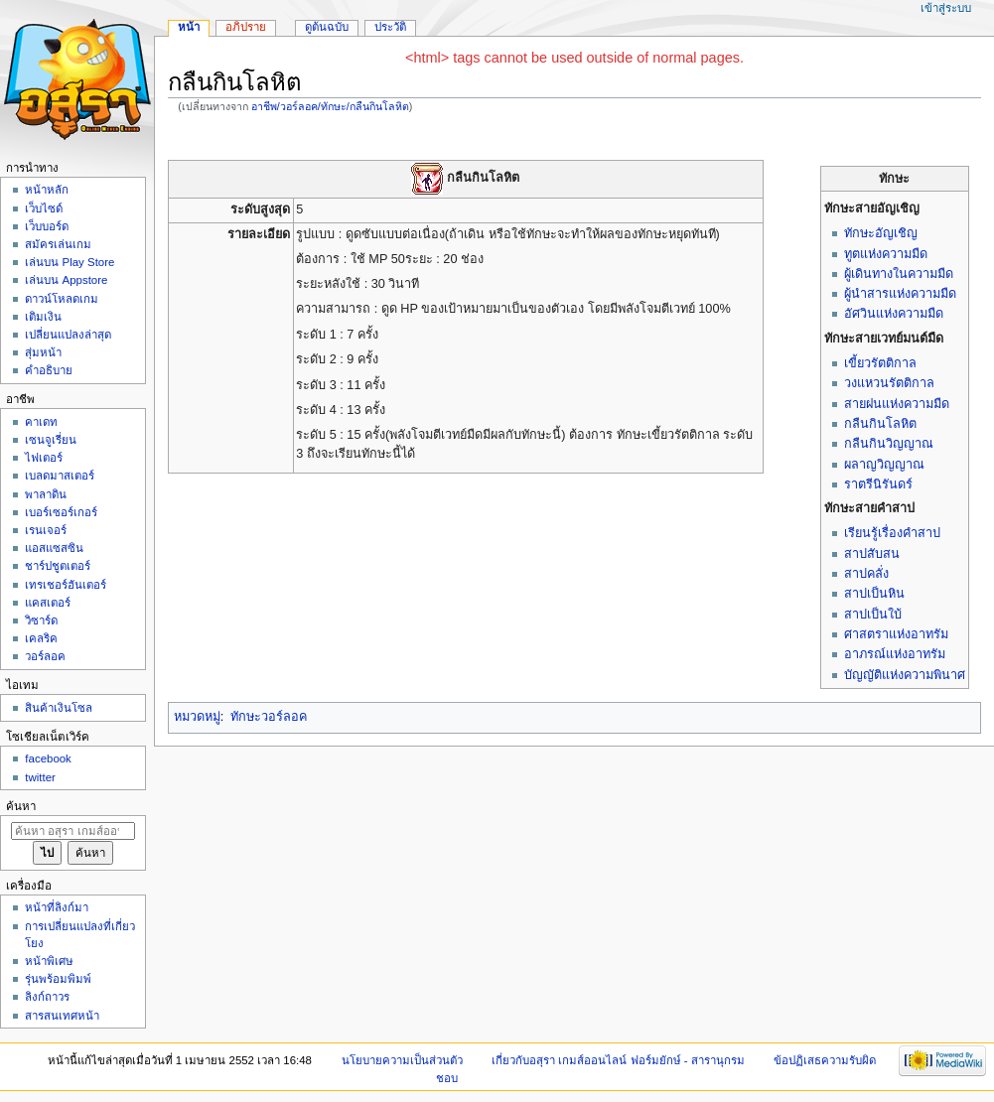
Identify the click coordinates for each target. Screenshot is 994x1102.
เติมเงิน (43, 317)
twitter (40, 777)
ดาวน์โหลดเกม (61, 299)
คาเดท (41, 422)
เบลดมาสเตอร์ (59, 476)
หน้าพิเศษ (49, 961)
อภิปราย (245, 27)
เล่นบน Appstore (66, 280)
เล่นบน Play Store (69, 262)
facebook (48, 758)
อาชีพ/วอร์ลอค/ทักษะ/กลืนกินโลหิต (330, 106)
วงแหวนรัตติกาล (889, 383)
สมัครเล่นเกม (58, 244)
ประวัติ (390, 27)
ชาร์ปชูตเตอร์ (57, 566)
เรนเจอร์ (46, 530)
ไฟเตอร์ (44, 458)
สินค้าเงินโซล (58, 708)
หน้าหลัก (47, 190)
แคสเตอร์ (48, 603)
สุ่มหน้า (43, 352)
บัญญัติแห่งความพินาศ (904, 675)
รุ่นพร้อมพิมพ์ (58, 979)
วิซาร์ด (41, 620)
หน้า (189, 27)
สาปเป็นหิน (874, 594)
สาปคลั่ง (866, 574)
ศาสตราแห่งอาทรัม (896, 634)
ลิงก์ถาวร (47, 997)
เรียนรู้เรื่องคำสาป (892, 533)
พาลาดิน (46, 494)
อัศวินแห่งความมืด (893, 314)
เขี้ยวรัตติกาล (880, 363)
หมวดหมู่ (197, 717)
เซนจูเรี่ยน (50, 440)
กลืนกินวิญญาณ (888, 444)
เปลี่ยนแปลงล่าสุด (68, 335)
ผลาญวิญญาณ (884, 465)
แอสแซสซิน (54, 548)
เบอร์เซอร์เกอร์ (61, 512)
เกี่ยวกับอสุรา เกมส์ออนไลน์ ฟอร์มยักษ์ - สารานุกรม (618, 1060)
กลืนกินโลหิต (880, 424)
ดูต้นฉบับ (327, 27)
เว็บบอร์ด (47, 226)
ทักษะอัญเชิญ (881, 233)
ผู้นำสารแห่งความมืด (900, 294)
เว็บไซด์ (44, 208)
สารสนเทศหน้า (62, 1016)
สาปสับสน (872, 554)
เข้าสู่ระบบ (946, 8)
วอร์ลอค (45, 656)
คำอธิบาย (48, 370)
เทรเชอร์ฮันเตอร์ (65, 585)
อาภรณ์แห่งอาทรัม (894, 654)
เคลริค (41, 638)
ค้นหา (21, 806)
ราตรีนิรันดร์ (878, 484)
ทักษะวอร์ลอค (268, 717)
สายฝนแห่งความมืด (896, 404)
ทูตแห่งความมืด (885, 254)
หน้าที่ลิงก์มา (56, 907)
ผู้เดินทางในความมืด (898, 274)
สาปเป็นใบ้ (873, 614)
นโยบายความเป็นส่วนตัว (402, 1060)
